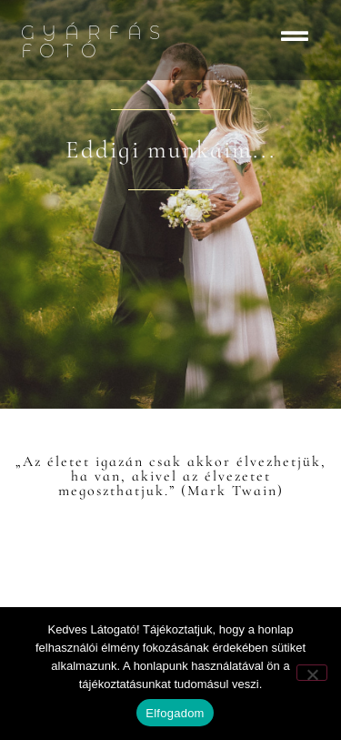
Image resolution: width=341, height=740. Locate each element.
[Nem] (311, 672)
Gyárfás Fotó (95, 42)
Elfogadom (174, 713)
